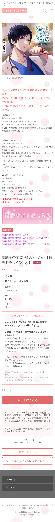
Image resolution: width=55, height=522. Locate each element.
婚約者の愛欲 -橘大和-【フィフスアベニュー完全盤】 (26, 244)
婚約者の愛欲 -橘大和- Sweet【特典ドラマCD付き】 (26, 238)
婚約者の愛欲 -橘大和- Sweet (15, 235)
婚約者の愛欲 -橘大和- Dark (14, 241)
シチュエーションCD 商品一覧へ (25, 460)
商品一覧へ (25, 451)
